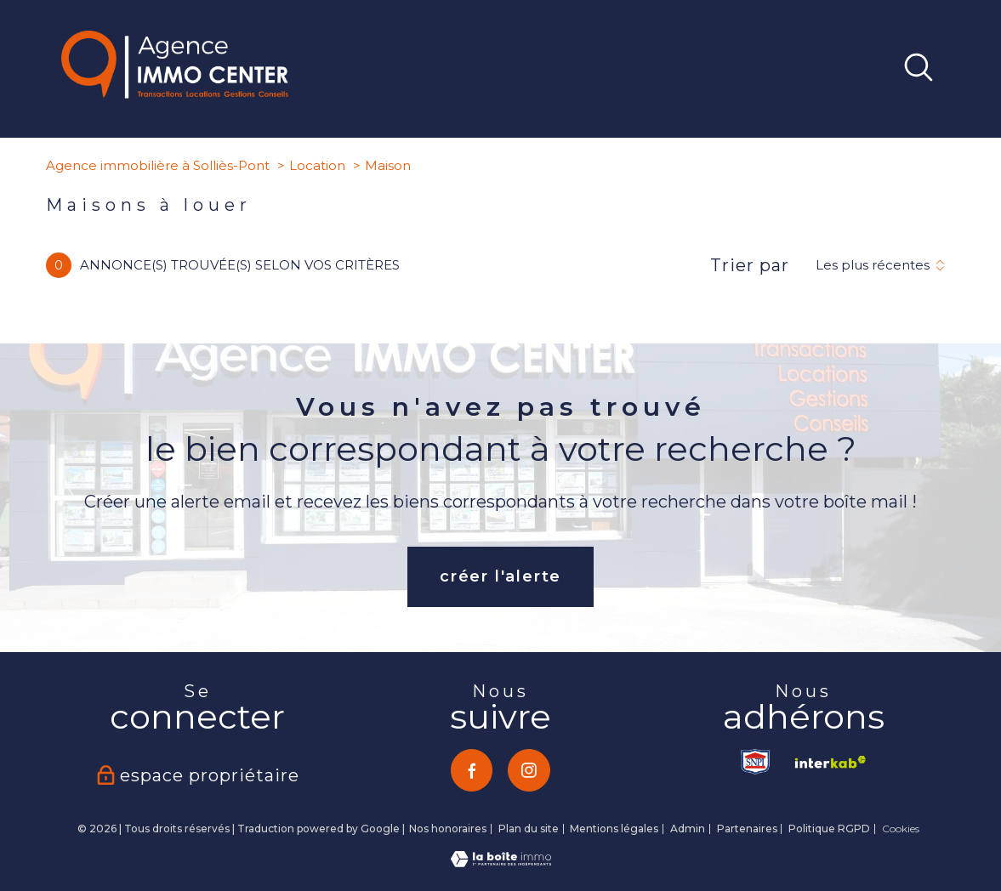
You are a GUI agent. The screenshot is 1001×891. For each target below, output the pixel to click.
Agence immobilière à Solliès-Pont (158, 165)
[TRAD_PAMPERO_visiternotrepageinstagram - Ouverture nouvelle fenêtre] (529, 770)
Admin (687, 828)
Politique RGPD (829, 828)
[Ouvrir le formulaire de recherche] (918, 69)
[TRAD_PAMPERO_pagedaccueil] (174, 93)
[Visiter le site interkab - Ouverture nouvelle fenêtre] (827, 762)
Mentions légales (614, 828)
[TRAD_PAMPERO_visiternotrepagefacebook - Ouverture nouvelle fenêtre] (472, 770)
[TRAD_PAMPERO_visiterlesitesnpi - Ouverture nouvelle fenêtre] (756, 762)
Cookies (900, 829)
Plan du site (528, 828)
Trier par (749, 265)
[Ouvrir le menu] (974, 69)
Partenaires (747, 828)
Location (317, 165)
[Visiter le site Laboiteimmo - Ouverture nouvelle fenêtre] (500, 862)
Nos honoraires (447, 828)
